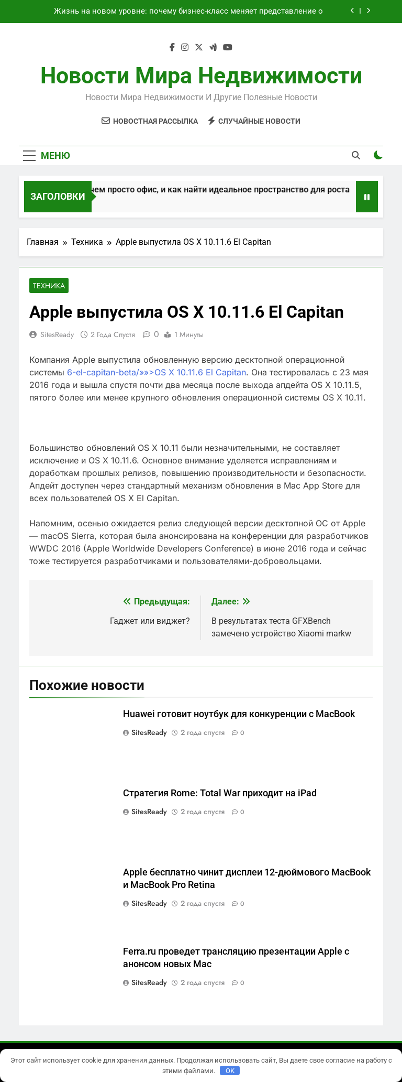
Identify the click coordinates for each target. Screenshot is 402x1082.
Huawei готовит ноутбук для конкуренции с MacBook (239, 714)
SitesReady (57, 334)
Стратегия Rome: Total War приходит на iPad (220, 793)
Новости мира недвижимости (201, 75)
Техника (49, 285)
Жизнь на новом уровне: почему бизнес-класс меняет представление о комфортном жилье (188, 11)
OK (230, 1071)
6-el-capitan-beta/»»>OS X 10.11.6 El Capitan (156, 372)
